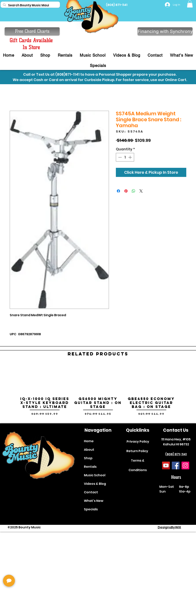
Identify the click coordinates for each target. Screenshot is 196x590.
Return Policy (137, 451)
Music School (94, 475)
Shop (88, 458)
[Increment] (130, 157)
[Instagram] (185, 465)
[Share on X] (141, 191)
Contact (91, 492)
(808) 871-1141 (176, 454)
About (89, 449)
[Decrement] (119, 157)
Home (89, 441)
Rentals (90, 466)
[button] (190, 4)
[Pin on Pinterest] (126, 191)
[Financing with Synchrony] (165, 31)
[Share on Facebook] (118, 191)
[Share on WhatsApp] (133, 191)
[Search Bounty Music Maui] (30, 5)
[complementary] (29, 568)
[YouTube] (166, 465)
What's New (93, 500)
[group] (98, 392)
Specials (91, 509)
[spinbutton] (125, 157)
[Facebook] (176, 465)
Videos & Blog (95, 483)
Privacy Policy (138, 441)
